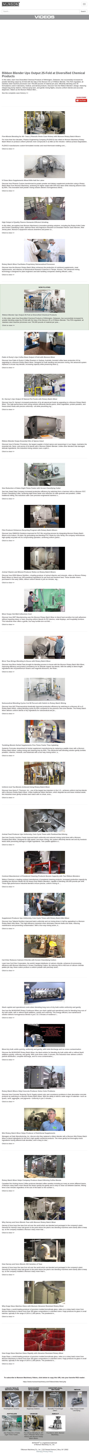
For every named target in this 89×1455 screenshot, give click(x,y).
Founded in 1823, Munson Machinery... (55, 1434)
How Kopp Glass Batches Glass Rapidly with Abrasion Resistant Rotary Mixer (32, 1353)
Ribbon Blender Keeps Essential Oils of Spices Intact (23, 441)
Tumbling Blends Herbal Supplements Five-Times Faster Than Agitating (30, 745)
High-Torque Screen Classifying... (77, 1409)
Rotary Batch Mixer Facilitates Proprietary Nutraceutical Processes (28, 264)
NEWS (77, 1390)
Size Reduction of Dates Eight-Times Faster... (12, 1434)
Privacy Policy (48, 1451)
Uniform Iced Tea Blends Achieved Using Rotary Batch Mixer (26, 787)
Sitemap (39, 1451)
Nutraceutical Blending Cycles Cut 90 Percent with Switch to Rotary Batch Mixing (34, 703)
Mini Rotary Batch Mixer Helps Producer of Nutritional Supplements (28, 1133)
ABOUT (55, 1414)
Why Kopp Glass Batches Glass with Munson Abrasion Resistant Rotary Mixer (33, 1306)
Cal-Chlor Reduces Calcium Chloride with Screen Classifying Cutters (29, 960)
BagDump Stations (33, 1409)
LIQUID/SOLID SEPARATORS (12, 1389)
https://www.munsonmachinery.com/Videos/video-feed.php (44, 1382)
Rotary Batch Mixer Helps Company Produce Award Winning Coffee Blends (31, 1180)
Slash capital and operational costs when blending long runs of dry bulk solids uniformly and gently (41, 1007)
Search (83, 11)
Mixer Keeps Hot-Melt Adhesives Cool (17, 614)
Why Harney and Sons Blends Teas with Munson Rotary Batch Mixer (29, 1222)
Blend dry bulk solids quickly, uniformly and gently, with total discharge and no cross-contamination (41, 1049)
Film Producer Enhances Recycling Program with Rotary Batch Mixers (29, 530)
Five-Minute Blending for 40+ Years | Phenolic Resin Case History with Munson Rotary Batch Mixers (41, 136)
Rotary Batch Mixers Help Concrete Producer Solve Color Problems (28, 1091)
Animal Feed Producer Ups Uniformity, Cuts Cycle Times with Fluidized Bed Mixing (34, 834)
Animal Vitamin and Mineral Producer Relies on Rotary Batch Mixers (29, 572)
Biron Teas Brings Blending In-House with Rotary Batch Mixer (26, 661)
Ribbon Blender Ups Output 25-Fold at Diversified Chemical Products (29, 315)
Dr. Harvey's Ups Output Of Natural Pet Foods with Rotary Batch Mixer (29, 399)
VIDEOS (33, 1414)
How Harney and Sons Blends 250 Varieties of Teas (22, 1264)
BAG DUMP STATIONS (33, 1389)
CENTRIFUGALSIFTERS (55, 1389)
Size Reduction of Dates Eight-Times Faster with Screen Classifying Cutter (31, 488)
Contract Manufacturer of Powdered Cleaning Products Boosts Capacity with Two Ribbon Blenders (41, 876)
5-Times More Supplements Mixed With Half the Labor (23, 180)
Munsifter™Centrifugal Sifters (55, 1409)
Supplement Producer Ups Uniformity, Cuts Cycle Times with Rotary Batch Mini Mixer (35, 918)
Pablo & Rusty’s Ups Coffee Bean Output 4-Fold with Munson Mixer (28, 357)
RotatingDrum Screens (11, 1409)
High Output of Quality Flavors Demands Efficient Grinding (25, 222)
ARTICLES (12, 1414)
